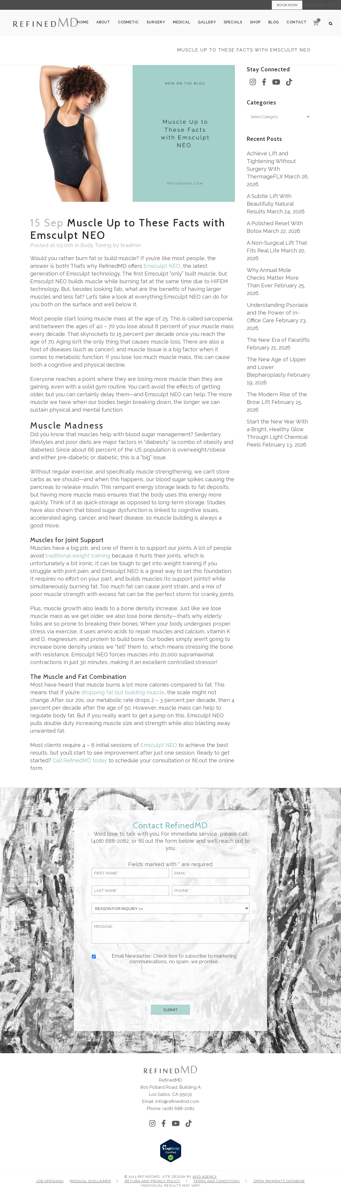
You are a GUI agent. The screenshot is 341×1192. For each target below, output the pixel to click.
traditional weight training (77, 555)
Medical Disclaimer (91, 1181)
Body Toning (95, 245)
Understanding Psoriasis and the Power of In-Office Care (277, 312)
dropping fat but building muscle (122, 692)
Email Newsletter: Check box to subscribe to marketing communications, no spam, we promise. (174, 958)
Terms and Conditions (216, 1181)
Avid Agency (205, 1177)
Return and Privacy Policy (152, 1181)
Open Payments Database (279, 1181)
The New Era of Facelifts (278, 340)
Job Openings (50, 1181)
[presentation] (170, 983)
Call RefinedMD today (80, 760)
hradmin (131, 245)
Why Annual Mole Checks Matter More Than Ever (273, 278)
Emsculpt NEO (162, 266)
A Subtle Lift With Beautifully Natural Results (270, 204)
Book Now (287, 5)
